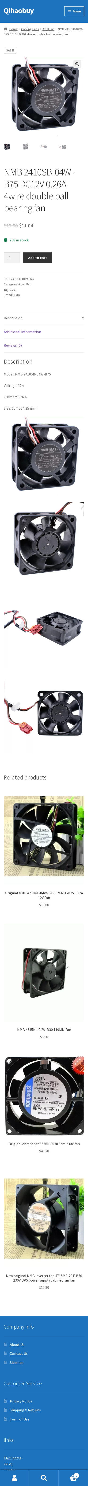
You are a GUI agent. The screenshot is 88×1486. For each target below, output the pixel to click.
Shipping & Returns (25, 1410)
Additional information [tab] (22, 331)
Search (44, 1478)
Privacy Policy (21, 1401)
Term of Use (19, 1419)
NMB (16, 295)
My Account (14, 1478)
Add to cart (37, 257)
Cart (69, 1475)
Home (13, 29)
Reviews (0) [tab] (13, 345)
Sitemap (16, 1362)
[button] (77, 64)
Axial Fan (48, 29)
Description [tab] (13, 318)
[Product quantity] (12, 257)
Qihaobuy (19, 10)
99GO (8, 1464)
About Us (17, 1344)
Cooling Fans (30, 29)
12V (12, 290)
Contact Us (19, 1353)
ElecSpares (12, 1458)
